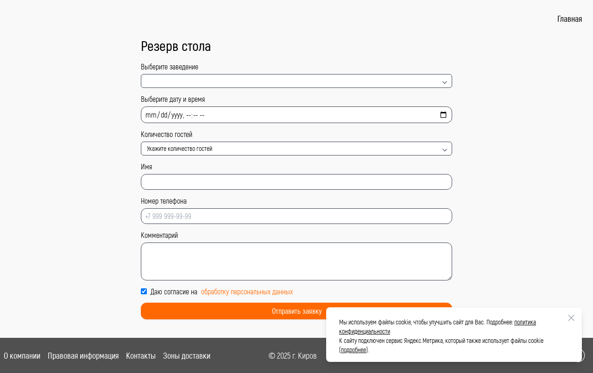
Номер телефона (164, 200)
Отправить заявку (297, 310)
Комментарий (159, 234)
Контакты (141, 355)
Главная (569, 18)
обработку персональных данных (247, 291)
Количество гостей (166, 134)
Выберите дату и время (173, 98)
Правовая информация (83, 355)
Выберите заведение (169, 66)
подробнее (353, 350)
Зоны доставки (186, 355)
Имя (146, 166)
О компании (22, 355)
